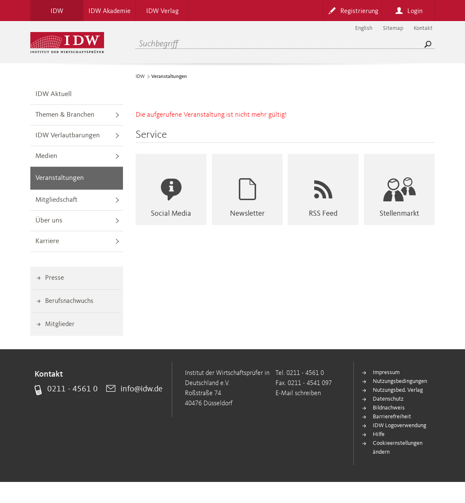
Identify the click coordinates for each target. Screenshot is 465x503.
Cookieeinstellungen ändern (397, 447)
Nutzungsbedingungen (400, 381)
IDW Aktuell (53, 94)
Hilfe (379, 434)
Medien (46, 156)
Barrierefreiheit (392, 417)
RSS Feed (323, 213)
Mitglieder (60, 324)
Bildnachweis (389, 408)
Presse (54, 278)
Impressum (386, 372)
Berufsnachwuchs (69, 301)
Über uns (48, 220)
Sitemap (393, 28)
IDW (140, 76)
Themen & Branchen (64, 114)
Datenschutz (388, 399)
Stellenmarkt (399, 213)
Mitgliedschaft (56, 199)
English (363, 28)
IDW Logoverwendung (399, 425)
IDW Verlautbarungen (67, 135)
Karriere (47, 241)
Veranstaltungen (59, 178)
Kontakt (423, 28)
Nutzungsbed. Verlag (398, 390)
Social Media (171, 213)
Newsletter (247, 213)
